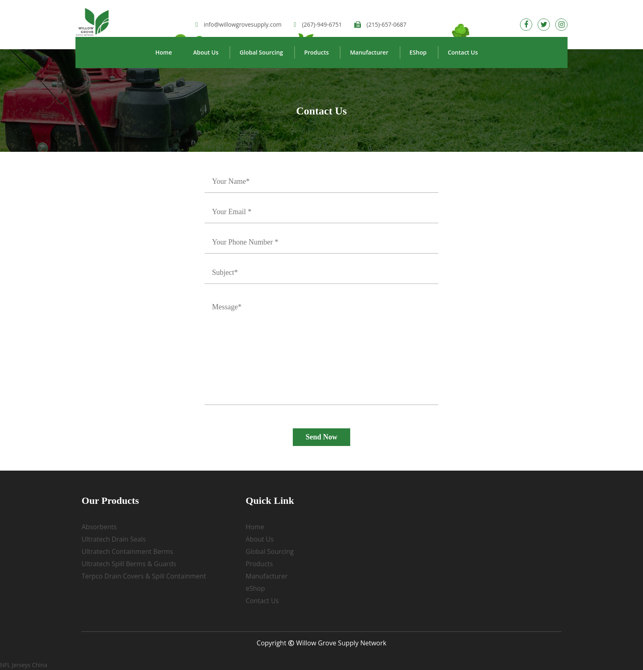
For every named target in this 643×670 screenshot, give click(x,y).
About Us (206, 52)
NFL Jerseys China (23, 665)
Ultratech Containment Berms (127, 551)
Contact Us (463, 52)
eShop (418, 52)
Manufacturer (369, 52)
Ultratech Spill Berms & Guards (129, 563)
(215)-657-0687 (380, 24)
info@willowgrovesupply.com (239, 24)
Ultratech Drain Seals (114, 539)
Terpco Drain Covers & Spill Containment (144, 576)
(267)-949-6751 (318, 24)
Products (316, 52)
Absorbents (99, 526)
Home (163, 52)
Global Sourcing (261, 52)
